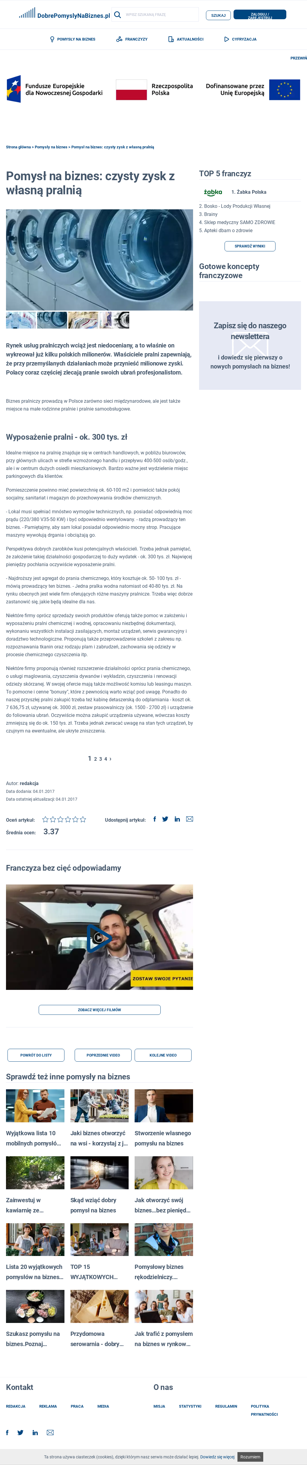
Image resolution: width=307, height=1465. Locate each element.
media (103, 1407)
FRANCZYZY (132, 40)
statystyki (190, 1407)
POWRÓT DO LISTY (36, 1056)
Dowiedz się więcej (217, 1456)
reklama (48, 1407)
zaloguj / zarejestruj (260, 15)
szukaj (218, 15)
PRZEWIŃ (299, 59)
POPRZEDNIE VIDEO (103, 1056)
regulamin (226, 1407)
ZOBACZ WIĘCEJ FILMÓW (99, 1011)
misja (159, 1407)
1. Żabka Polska (233, 193)
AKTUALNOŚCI (186, 40)
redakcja (15, 1407)
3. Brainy (208, 215)
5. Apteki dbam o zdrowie (225, 232)
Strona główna (18, 148)
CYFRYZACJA (241, 39)
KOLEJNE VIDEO (163, 1056)
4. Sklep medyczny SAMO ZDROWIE (237, 223)
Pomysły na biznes (51, 148)
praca (77, 1407)
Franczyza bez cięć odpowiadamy (63, 869)
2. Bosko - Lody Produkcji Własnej (234, 207)
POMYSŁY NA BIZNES (72, 40)
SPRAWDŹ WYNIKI (250, 247)
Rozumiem (250, 1456)
